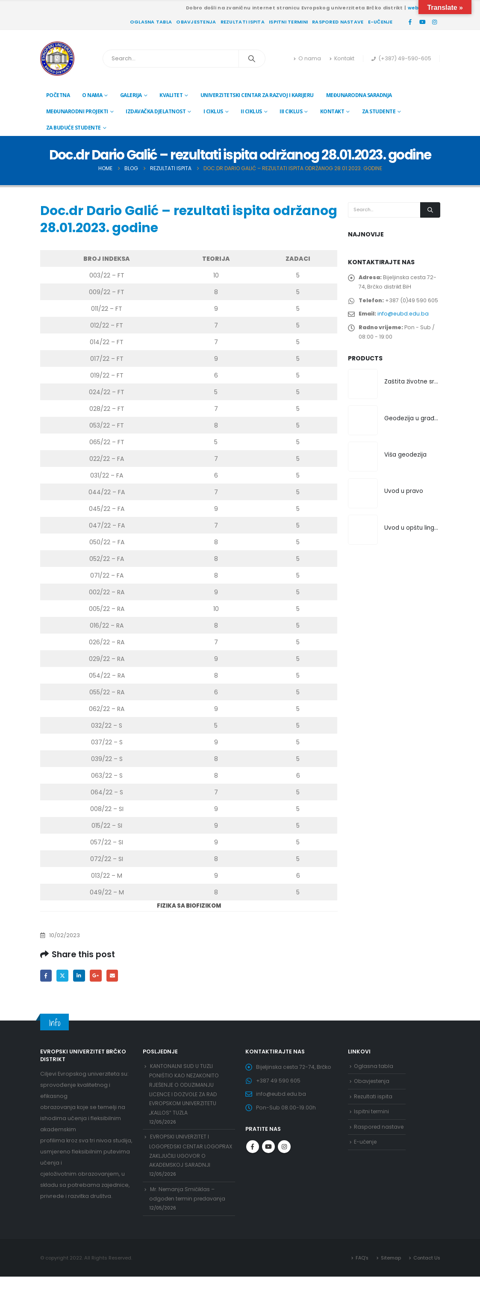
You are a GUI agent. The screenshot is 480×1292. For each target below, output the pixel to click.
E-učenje (380, 21)
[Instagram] (434, 21)
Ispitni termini (288, 21)
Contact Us (426, 1272)
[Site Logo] (57, 58)
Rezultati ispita (243, 21)
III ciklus (291, 111)
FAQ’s (361, 1272)
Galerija (131, 95)
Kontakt (342, 58)
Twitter (63, 976)
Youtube (268, 1151)
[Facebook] (410, 21)
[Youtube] (422, 21)
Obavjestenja (196, 21)
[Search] (252, 58)
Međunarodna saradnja (359, 95)
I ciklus (213, 111)
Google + (98, 976)
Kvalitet (171, 95)
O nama (307, 58)
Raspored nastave (337, 21)
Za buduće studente (73, 127)
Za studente (379, 111)
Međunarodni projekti (77, 111)
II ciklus (251, 111)
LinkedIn (81, 976)
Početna (58, 95)
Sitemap (390, 1272)
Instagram (284, 1151)
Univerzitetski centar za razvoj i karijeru (257, 95)
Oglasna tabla (151, 21)
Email (115, 976)
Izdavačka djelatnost (156, 111)
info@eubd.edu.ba (405, 317)
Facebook (46, 976)
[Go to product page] (363, 390)
